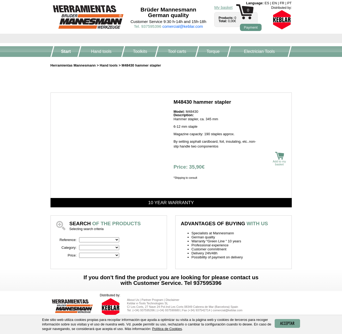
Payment (251, 27)
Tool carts (177, 51)
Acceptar (287, 323)
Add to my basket (279, 159)
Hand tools (101, 51)
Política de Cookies (167, 329)
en (274, 3)
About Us (133, 299)
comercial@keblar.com (182, 26)
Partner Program (152, 299)
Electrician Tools (259, 51)
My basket (223, 7)
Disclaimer (172, 299)
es (267, 3)
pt (289, 3)
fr (282, 3)
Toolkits (140, 51)
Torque (213, 51)
